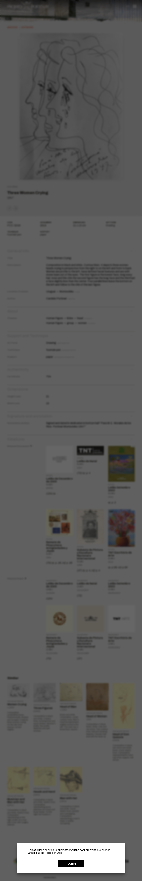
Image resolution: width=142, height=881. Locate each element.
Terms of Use (53, 852)
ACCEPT (71, 863)
